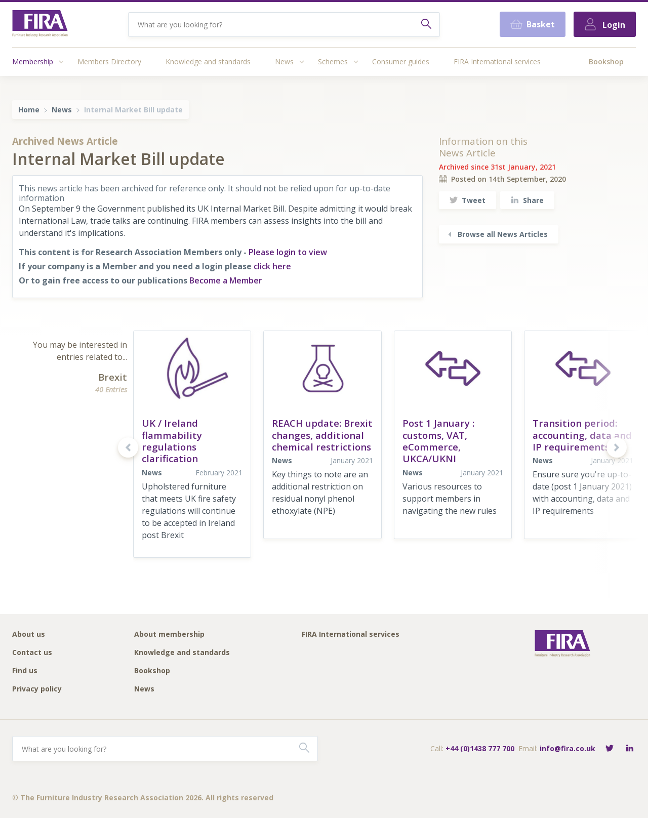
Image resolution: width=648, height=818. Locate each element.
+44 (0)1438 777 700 (480, 748)
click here (272, 266)
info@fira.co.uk (567, 748)
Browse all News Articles (497, 234)
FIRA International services (497, 61)
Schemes (333, 61)
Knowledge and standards (208, 61)
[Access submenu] (61, 62)
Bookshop (606, 61)
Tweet (467, 200)
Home (28, 109)
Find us (24, 671)
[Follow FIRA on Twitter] (609, 749)
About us (28, 634)
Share (527, 200)
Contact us (32, 652)
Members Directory (109, 61)
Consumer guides (400, 61)
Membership (32, 61)
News (284, 61)
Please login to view (288, 252)
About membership (169, 634)
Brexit (112, 377)
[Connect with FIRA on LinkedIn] (630, 749)
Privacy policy (37, 689)
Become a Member (225, 280)
